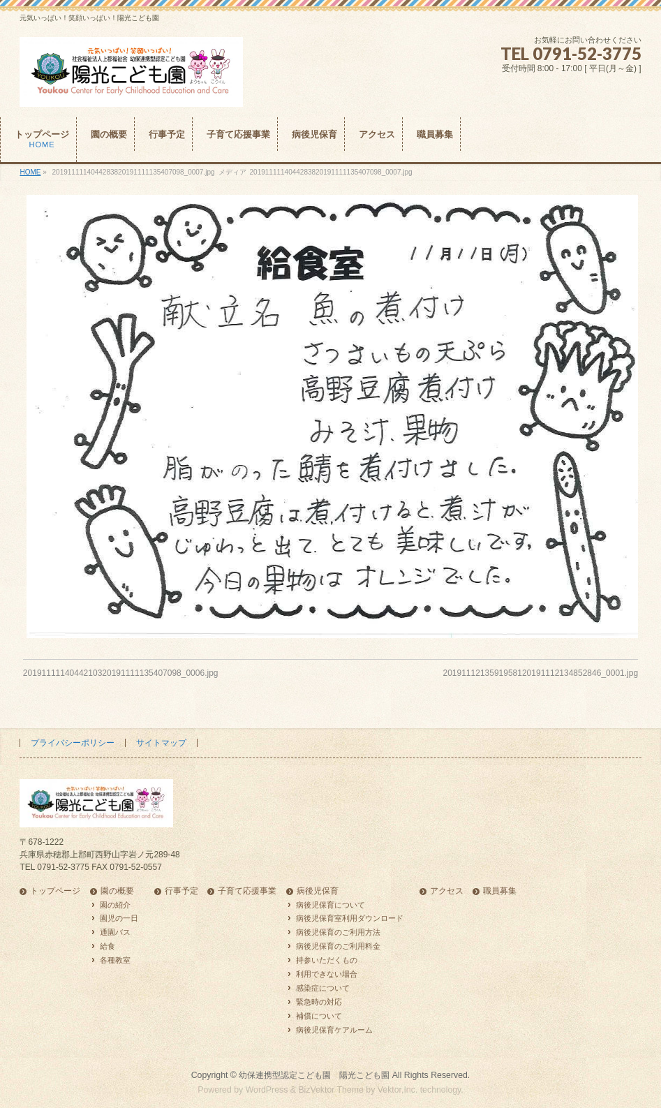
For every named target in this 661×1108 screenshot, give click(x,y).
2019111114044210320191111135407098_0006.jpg (120, 673)
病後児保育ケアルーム (334, 1030)
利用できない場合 (326, 974)
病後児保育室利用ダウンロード (349, 918)
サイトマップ (161, 743)
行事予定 (181, 891)
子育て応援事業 (247, 891)
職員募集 (500, 891)
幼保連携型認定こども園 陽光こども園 (314, 1075)
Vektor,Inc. (398, 1090)
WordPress (267, 1090)
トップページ (55, 891)
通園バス (115, 932)
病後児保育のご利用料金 (338, 946)
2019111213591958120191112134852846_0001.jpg (540, 673)
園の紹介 (115, 905)
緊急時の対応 (319, 1002)
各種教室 (115, 960)
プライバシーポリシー (72, 743)
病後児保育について (330, 905)
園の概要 (117, 891)
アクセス (446, 891)
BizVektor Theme (331, 1090)
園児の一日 (119, 918)
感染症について (323, 988)
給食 (107, 946)
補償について (319, 1016)
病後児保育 (318, 891)
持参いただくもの (326, 960)
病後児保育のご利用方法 (338, 932)
